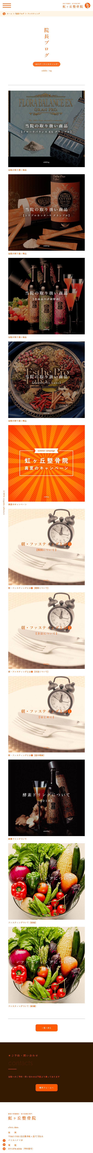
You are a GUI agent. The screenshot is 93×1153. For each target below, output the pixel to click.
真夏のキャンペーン (17, 504)
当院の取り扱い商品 (17, 170)
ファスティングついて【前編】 (22, 1006)
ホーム (9, 13)
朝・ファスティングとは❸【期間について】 (28, 588)
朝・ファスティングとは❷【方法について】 (28, 671)
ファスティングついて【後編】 (22, 922)
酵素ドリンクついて (17, 839)
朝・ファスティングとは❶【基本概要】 (26, 755)
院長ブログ (19, 13)
